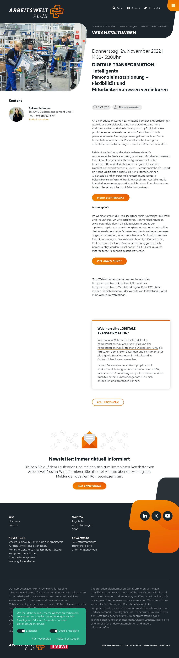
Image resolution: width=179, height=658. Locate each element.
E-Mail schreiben (39, 119)
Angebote (78, 521)
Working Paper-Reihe (22, 561)
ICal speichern (108, 402)
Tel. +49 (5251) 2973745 (42, 116)
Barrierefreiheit (112, 646)
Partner (13, 525)
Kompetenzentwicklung (23, 553)
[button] (117, 8)
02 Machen (111, 26)
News (75, 529)
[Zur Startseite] (36, 11)
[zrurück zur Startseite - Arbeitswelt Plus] (28, 645)
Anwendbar (80, 538)
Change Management (22, 557)
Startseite (97, 26)
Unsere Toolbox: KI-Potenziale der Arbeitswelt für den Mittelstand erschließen (36, 544)
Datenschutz (133, 646)
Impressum (150, 646)
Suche (120, 8)
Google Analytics (64, 631)
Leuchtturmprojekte (84, 542)
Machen (77, 517)
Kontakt (165, 646)
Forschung (17, 538)
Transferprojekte (82, 546)
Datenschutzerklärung (30, 624)
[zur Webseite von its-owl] (59, 646)
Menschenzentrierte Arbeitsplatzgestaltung (35, 550)
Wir (11, 517)
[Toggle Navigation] (173, 5)
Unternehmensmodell (85, 550)
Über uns (14, 521)
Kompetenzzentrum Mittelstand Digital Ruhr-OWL (128, 348)
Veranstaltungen (128, 26)
